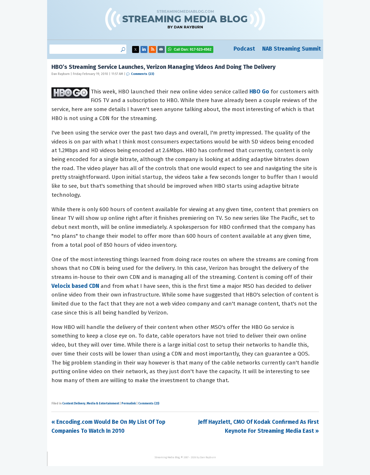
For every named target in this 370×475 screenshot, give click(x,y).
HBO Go (259, 91)
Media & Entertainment (103, 403)
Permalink (128, 403)
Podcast (244, 48)
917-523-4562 (192, 49)
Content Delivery (73, 403)
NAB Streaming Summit (291, 48)
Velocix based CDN (75, 286)
